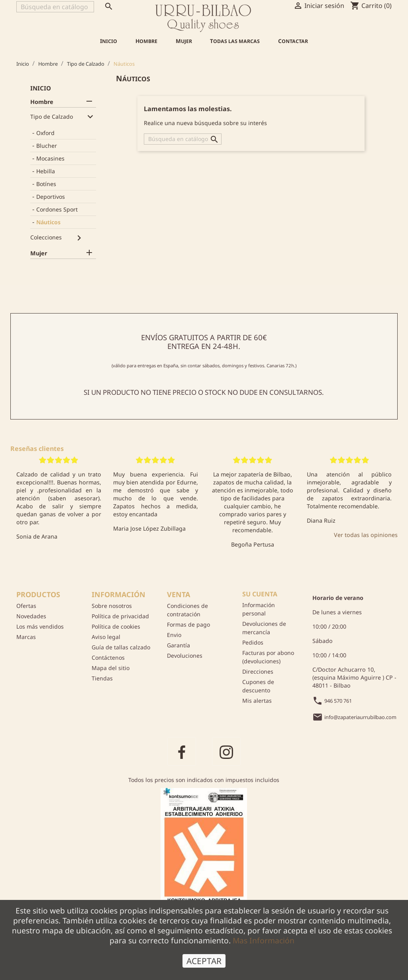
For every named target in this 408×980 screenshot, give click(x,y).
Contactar (293, 41)
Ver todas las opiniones (366, 535)
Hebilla (45, 171)
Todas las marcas (235, 41)
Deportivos (50, 196)
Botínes (46, 184)
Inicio (108, 41)
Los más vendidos (40, 626)
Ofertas (26, 606)
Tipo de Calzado (51, 116)
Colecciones (46, 237)
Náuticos (48, 222)
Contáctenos (108, 657)
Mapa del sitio (110, 668)
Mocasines (50, 158)
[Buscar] (55, 6)
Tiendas (102, 678)
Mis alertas (257, 700)
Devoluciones (184, 655)
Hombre (146, 41)
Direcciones (257, 671)
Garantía (178, 645)
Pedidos (252, 642)
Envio (174, 635)
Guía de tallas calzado (121, 647)
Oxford (45, 133)
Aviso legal (106, 637)
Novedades (31, 616)
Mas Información (263, 949)
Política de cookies (116, 626)
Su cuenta (259, 594)
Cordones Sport (57, 209)
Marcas (26, 637)
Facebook (182, 751)
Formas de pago (188, 624)
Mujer (184, 41)
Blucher (46, 145)
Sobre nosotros (112, 606)
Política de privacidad (120, 616)
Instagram (226, 751)
